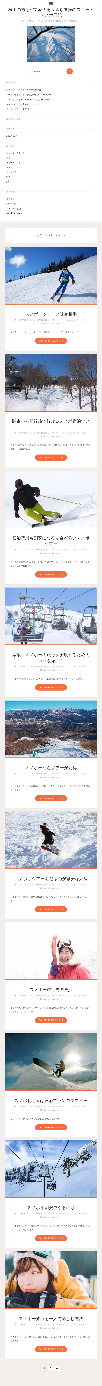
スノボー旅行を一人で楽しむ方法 (51, 1318)
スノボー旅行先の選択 (51, 989)
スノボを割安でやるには (51, 1207)
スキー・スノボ (13, 162)
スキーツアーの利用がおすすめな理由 (23, 90)
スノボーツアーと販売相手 (18, 109)
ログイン (10, 199)
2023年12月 (12, 136)
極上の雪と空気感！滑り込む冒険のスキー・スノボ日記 (51, 13)
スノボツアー (12, 172)
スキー (9, 158)
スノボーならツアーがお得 (51, 768)
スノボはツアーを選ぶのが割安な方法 (51, 878)
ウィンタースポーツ (15, 153)
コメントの (13, 208)
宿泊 (8, 177)
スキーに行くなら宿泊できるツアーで (23, 104)
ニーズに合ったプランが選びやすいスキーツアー (28, 94)
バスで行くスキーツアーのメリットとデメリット (28, 99)
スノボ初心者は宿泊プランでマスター (51, 1100)
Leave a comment (52, 324)
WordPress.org (14, 213)
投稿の (11, 204)
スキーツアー (12, 167)
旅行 (8, 182)
